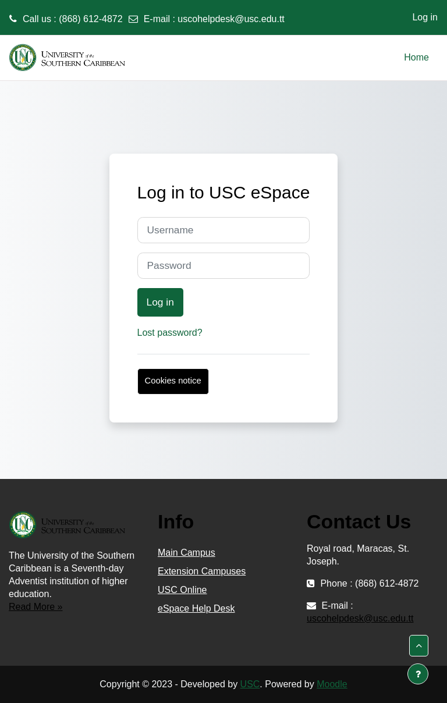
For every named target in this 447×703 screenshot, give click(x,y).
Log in (425, 17)
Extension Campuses (202, 571)
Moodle (332, 684)
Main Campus (186, 553)
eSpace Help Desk (196, 608)
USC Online (182, 590)
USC (250, 684)
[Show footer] (417, 673)
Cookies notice (173, 380)
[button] (418, 645)
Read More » (36, 607)
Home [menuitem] (416, 57)
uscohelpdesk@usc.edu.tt (231, 19)
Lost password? (170, 333)
